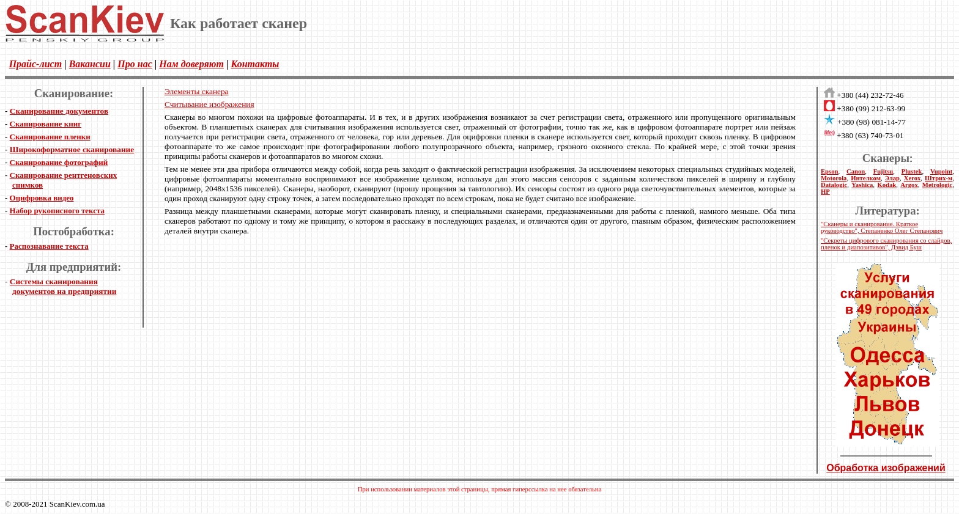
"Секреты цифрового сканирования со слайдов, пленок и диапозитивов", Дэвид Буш (886, 244)
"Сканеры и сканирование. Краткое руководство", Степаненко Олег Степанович (881, 227)
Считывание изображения (209, 104)
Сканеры (885, 158)
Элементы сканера (197, 91)
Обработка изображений (886, 468)
